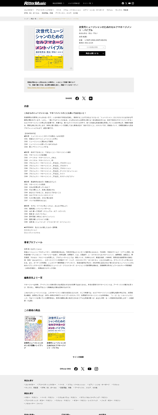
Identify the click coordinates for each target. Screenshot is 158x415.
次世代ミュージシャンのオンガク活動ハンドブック (33, 345)
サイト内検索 (78, 357)
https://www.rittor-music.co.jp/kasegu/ (41, 87)
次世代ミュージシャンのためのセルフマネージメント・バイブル (56, 345)
